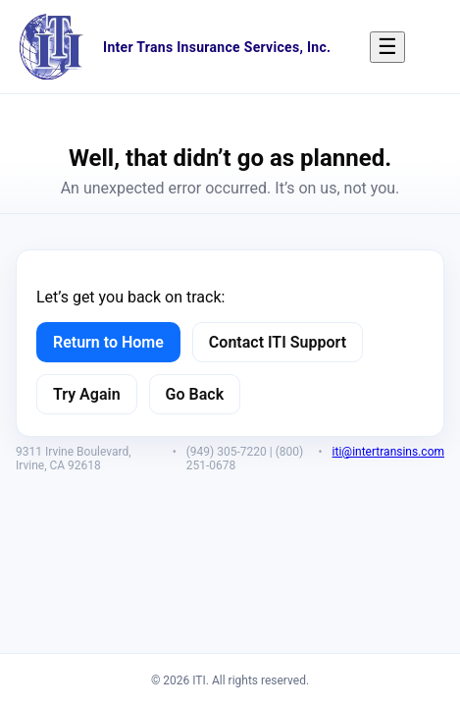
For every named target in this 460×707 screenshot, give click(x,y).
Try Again (87, 394)
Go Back (195, 394)
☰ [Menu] (387, 46)
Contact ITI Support (277, 342)
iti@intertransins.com (388, 452)
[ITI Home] (52, 46)
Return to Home (108, 342)
